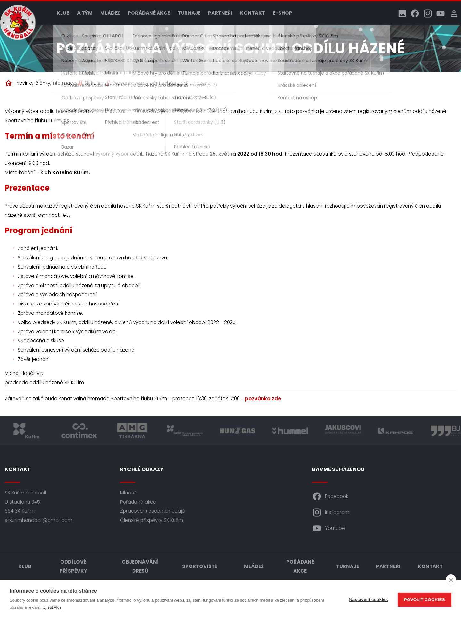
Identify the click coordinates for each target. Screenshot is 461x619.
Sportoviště (199, 566)
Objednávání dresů (140, 566)
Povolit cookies (424, 599)
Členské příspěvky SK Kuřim (151, 520)
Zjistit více (52, 607)
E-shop (282, 13)
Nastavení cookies (368, 599)
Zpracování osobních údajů (152, 511)
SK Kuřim (94, 83)
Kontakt (252, 13)
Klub (63, 13)
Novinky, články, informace (46, 83)
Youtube (328, 528)
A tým (85, 13)
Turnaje (189, 13)
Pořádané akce (149, 13)
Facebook (330, 496)
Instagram (330, 512)
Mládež (110, 13)
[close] (451, 579)
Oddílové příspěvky (73, 566)
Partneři (220, 13)
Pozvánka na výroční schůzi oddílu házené (161, 83)
